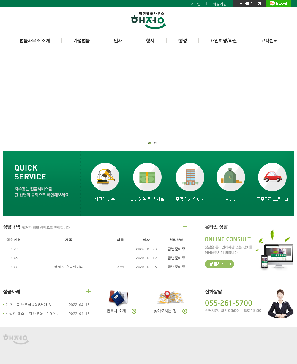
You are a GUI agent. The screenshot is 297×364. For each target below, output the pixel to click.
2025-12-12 (146, 257)
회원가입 (220, 3)
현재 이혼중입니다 (68, 266)
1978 (13, 257)
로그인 (195, 3)
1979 (13, 248)
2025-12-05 (146, 266)
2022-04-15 (79, 304)
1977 (13, 266)
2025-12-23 (146, 248)
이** (120, 266)
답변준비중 (176, 248)
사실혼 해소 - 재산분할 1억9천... (32, 313)
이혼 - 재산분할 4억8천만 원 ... (31, 304)
